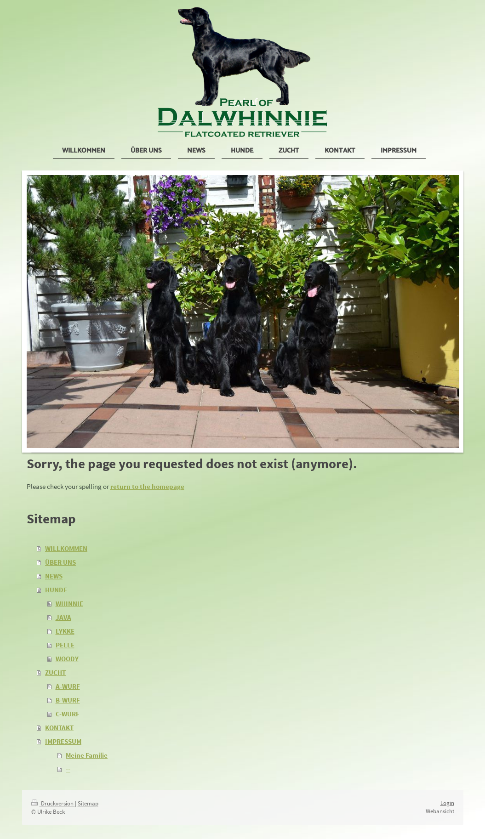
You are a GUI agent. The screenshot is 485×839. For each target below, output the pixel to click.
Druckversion (53, 803)
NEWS (54, 576)
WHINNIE (69, 603)
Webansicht (440, 811)
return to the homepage (147, 486)
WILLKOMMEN (66, 548)
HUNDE (56, 589)
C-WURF (68, 713)
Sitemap (88, 803)
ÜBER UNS (60, 562)
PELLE (65, 645)
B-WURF (68, 700)
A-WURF (68, 686)
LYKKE (65, 631)
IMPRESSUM (63, 741)
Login (447, 803)
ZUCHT (55, 672)
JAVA (63, 617)
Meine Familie (87, 755)
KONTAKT (59, 727)
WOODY (67, 658)
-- (68, 769)
